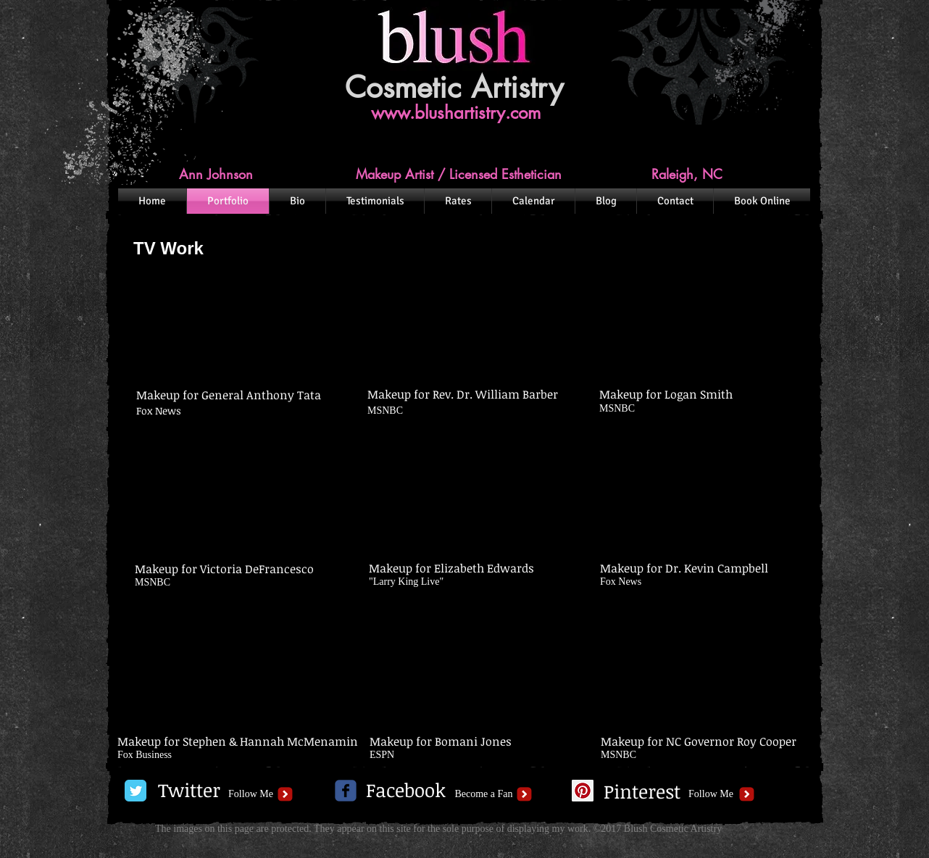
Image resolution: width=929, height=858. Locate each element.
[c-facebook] (346, 790)
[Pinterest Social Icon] (582, 790)
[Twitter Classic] (135, 790)
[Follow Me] (250, 794)
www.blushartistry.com (456, 112)
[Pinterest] (642, 792)
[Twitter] (188, 790)
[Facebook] (405, 790)
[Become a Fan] (483, 794)
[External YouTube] (233, 325)
